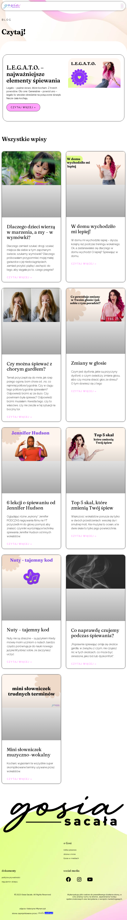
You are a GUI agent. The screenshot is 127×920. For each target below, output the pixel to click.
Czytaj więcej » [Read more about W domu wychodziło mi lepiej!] (84, 263)
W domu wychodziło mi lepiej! (93, 228)
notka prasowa (70, 850)
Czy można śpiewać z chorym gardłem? (29, 366)
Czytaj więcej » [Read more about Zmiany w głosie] (84, 391)
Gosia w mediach (71, 858)
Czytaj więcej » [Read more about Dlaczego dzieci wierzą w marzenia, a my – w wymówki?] (19, 277)
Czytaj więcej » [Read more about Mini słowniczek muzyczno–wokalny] (19, 779)
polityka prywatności (11, 877)
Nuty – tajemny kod (28, 630)
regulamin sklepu (10, 882)
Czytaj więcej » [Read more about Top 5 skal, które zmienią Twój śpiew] (84, 536)
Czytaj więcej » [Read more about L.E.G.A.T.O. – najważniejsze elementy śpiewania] (23, 107)
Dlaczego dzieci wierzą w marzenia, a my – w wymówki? (31, 232)
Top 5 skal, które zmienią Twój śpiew (92, 505)
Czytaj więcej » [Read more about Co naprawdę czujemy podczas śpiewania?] (84, 664)
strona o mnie (70, 854)
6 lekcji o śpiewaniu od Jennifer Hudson (31, 505)
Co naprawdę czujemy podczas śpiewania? (95, 632)
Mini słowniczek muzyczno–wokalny (28, 752)
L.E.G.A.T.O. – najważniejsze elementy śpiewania (33, 74)
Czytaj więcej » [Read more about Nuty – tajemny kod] (19, 662)
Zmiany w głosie (88, 363)
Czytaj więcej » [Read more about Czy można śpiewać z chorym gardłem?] (19, 417)
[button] (122, 6)
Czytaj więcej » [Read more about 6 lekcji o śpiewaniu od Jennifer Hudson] (19, 544)
